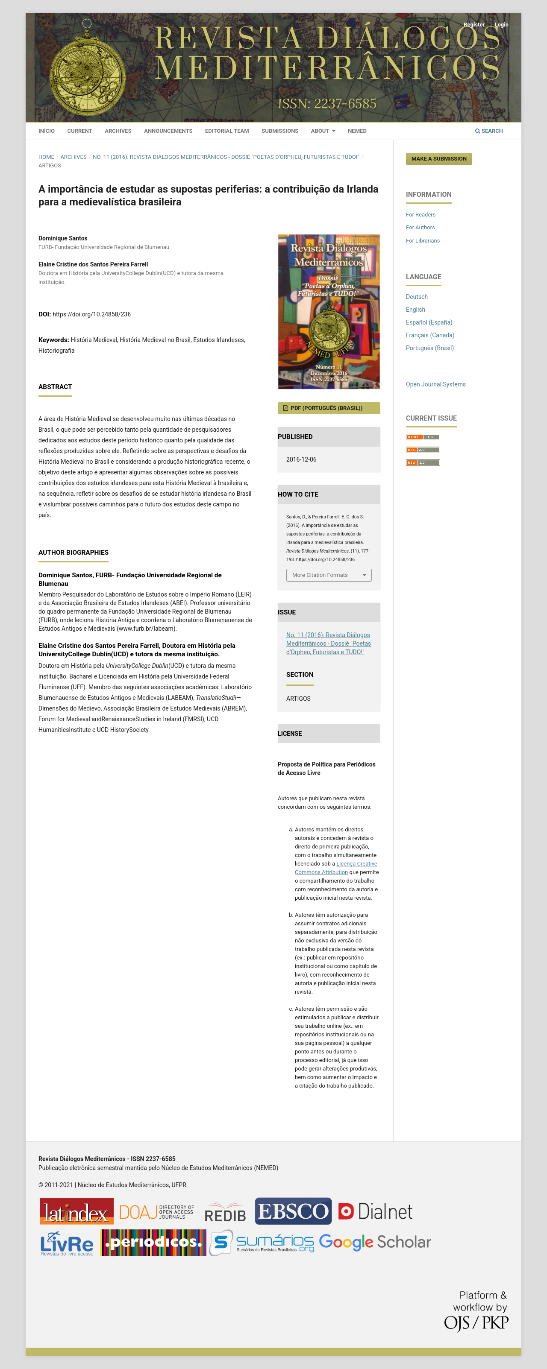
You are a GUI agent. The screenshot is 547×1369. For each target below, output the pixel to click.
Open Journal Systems (436, 384)
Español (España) (429, 322)
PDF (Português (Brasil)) (325, 408)
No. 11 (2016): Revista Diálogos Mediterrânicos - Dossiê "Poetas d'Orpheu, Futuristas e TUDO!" (226, 157)
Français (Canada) (430, 335)
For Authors (420, 227)
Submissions (280, 131)
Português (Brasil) (430, 348)
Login (501, 24)
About (321, 131)
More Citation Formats (320, 575)
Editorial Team (227, 131)
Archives (118, 131)
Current (80, 131)
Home (46, 157)
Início (46, 131)
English (415, 309)
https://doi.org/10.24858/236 (92, 314)
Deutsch (417, 296)
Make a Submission (439, 158)
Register (474, 24)
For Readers (421, 214)
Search (489, 131)
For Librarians (423, 240)
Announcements (168, 131)
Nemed (357, 131)
